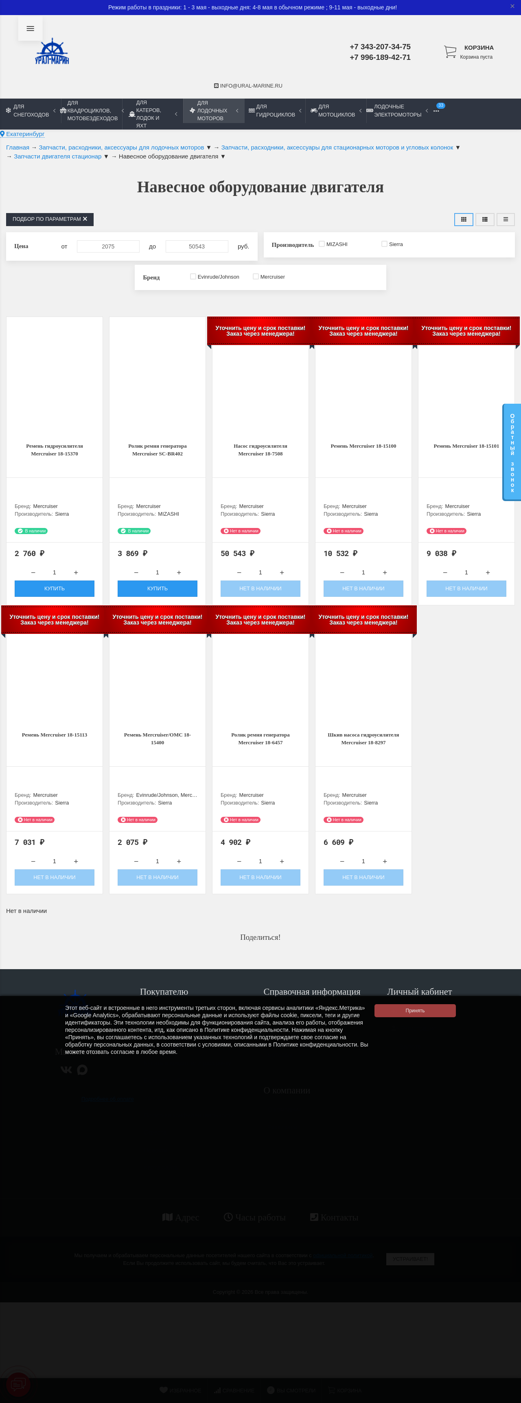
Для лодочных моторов (214, 110)
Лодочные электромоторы (396, 110)
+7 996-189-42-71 (380, 57)
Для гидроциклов (275, 110)
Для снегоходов (30, 110)
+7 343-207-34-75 (380, 46)
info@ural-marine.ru (248, 86)
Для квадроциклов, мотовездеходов (91, 110)
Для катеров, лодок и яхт (153, 114)
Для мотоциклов (336, 110)
